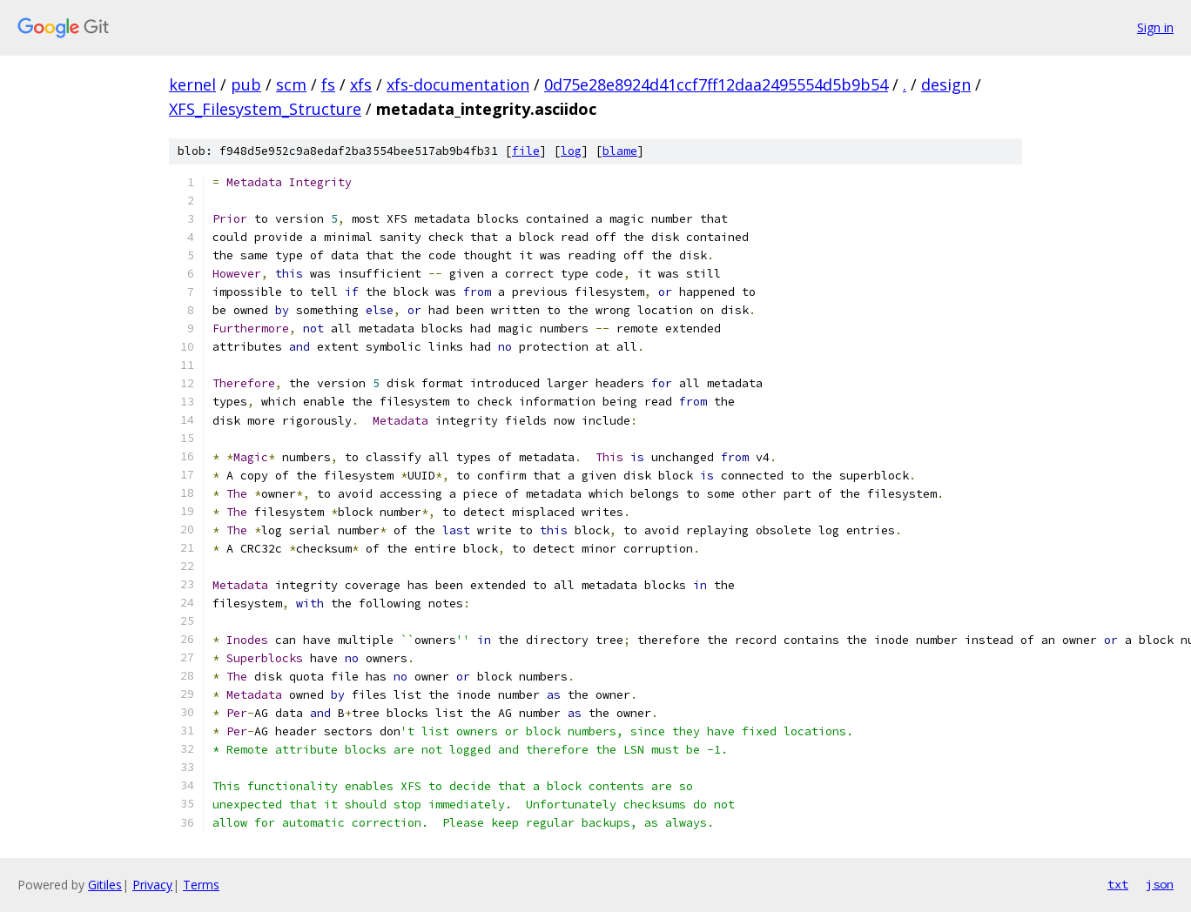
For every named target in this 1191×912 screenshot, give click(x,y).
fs (328, 84)
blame (619, 151)
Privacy (152, 884)
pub (246, 84)
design (946, 84)
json (1160, 884)
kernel (192, 84)
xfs (361, 84)
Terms (201, 884)
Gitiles (105, 884)
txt (1117, 884)
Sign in (1155, 27)
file (526, 151)
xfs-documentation (458, 84)
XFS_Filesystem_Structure (265, 108)
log (571, 151)
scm (291, 84)
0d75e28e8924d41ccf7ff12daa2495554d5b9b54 (716, 84)
